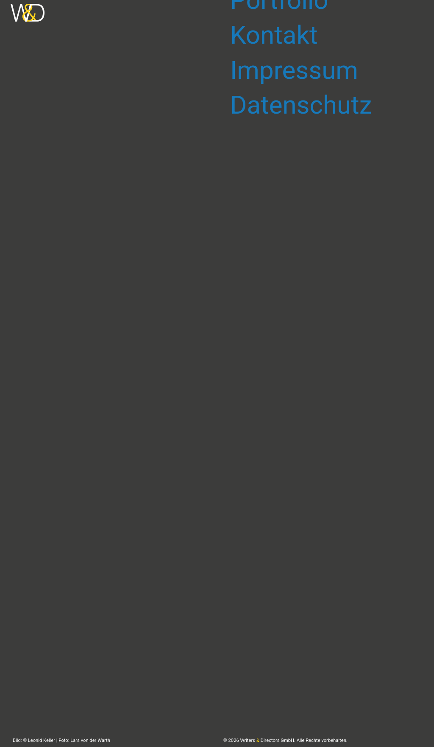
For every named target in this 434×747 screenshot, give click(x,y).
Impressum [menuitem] (294, 70)
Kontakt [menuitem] (274, 35)
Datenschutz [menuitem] (301, 105)
